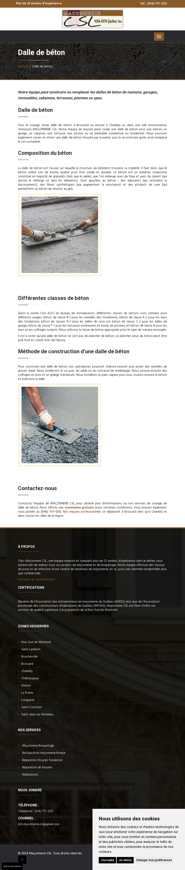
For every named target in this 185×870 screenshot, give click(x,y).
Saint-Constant (31, 707)
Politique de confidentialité (36, 579)
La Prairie (27, 692)
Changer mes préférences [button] (154, 860)
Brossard (27, 663)
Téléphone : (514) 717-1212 (35, 811)
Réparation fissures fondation (42, 760)
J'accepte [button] (107, 860)
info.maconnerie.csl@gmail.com (38, 824)
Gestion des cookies (12, 866)
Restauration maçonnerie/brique (44, 753)
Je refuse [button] (125, 860)
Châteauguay (30, 678)
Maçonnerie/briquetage (38, 745)
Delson (26, 685)
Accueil (23, 66)
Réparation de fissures (37, 767)
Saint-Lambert (31, 649)
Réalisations (30, 774)
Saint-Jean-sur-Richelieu (37, 714)
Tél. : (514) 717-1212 (153, 3)
